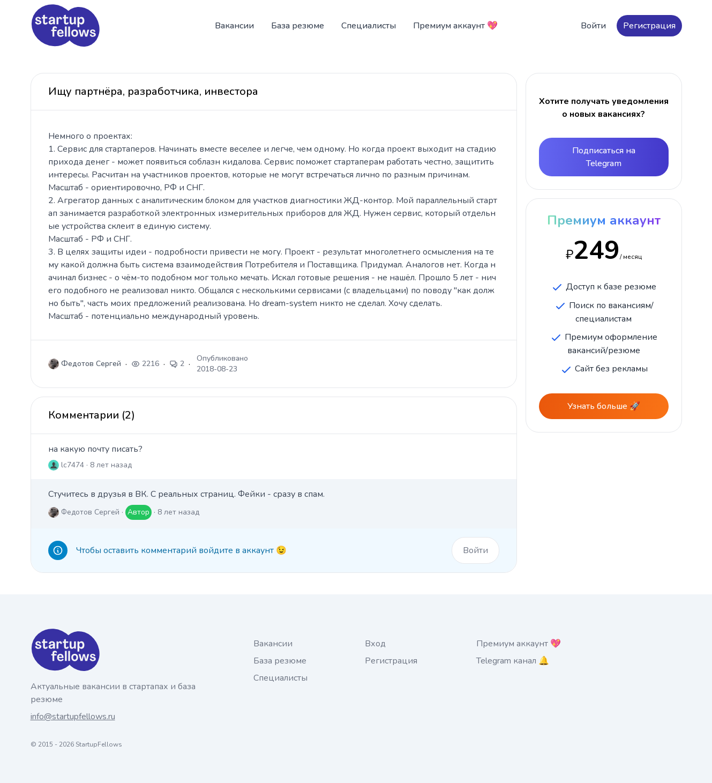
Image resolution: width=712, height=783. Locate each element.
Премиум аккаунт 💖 (455, 26)
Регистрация (649, 26)
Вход (375, 644)
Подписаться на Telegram (603, 157)
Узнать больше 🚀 (603, 406)
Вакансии (234, 26)
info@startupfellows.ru (73, 716)
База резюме (297, 26)
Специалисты (368, 26)
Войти (593, 26)
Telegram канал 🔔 (512, 661)
